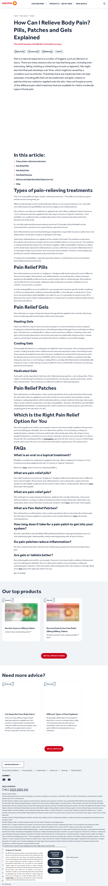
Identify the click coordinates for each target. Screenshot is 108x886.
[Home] (9, 3)
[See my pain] (66, 3)
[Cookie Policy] (42, 770)
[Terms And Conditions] (11, 770)
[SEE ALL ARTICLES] (54, 749)
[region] (34, 865)
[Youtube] (4, 779)
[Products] (54, 3)
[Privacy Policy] (28, 770)
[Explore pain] (39, 3)
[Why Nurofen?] (77, 770)
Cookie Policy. (9, 878)
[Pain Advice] (81, 3)
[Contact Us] (54, 770)
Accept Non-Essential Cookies (55, 854)
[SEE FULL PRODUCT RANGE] (54, 656)
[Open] (104, 3)
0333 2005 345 (19, 789)
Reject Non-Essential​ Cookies (55, 863)
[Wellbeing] (47, 51)
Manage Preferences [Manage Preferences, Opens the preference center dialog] (55, 870)
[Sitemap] (65, 770)
